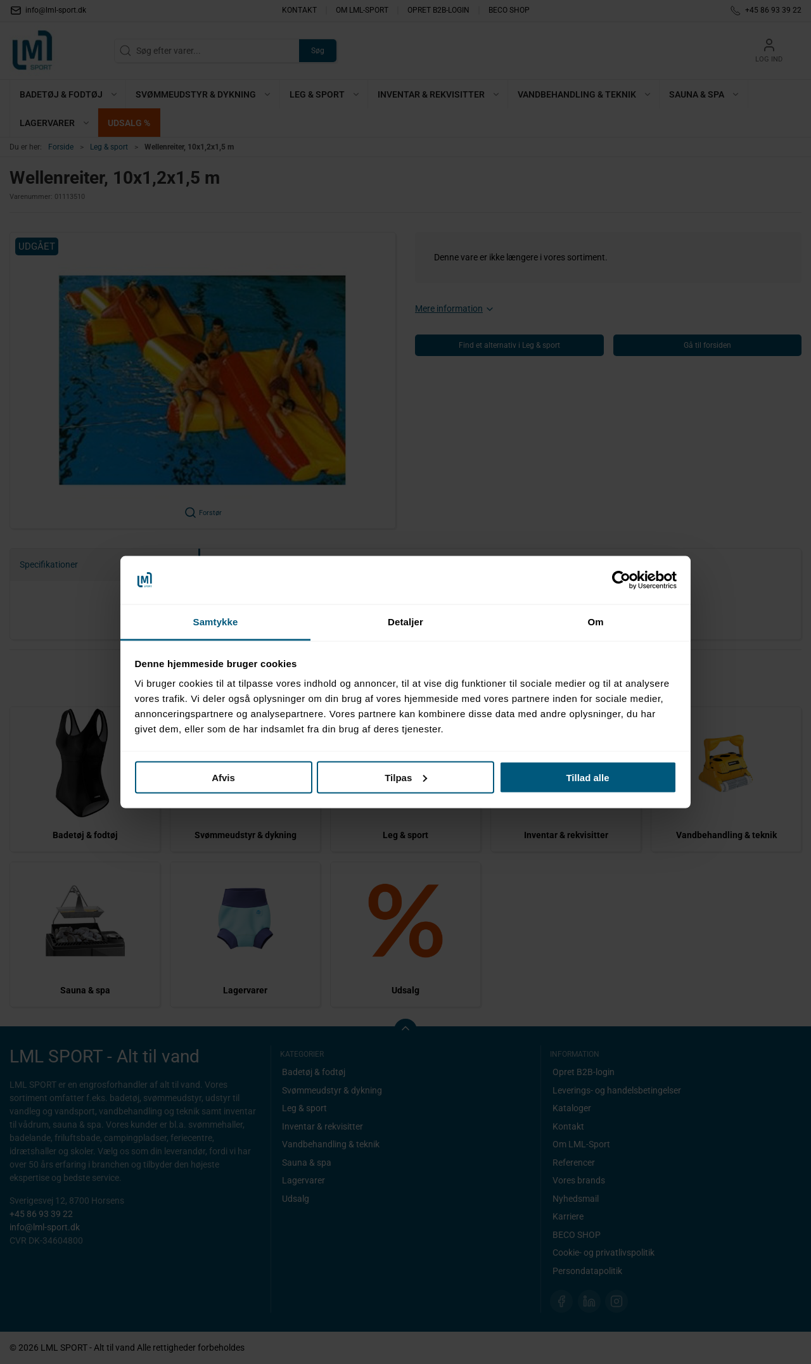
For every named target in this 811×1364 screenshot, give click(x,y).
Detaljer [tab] (405, 621)
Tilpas (406, 777)
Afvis (223, 777)
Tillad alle (587, 777)
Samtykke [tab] (215, 621)
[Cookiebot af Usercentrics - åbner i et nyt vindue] (621, 580)
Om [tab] (595, 621)
